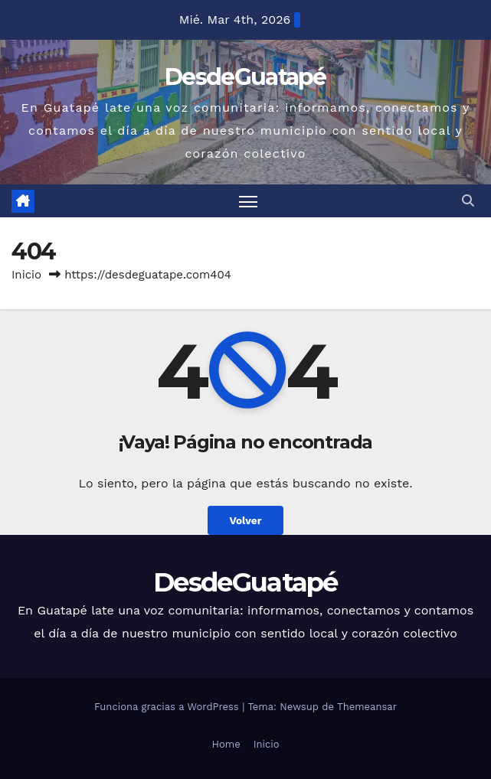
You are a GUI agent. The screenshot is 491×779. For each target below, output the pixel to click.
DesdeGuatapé (245, 77)
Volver (245, 520)
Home (226, 744)
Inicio (26, 275)
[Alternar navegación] (248, 201)
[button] (468, 201)
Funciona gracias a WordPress (168, 706)
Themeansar (367, 706)
